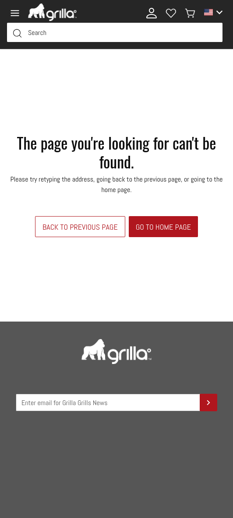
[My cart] (190, 12)
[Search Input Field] (114, 32)
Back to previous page (80, 227)
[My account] (151, 12)
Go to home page (163, 227)
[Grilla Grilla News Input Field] (116, 402)
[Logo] (52, 12)
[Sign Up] (208, 402)
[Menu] (17, 12)
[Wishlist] (170, 12)
